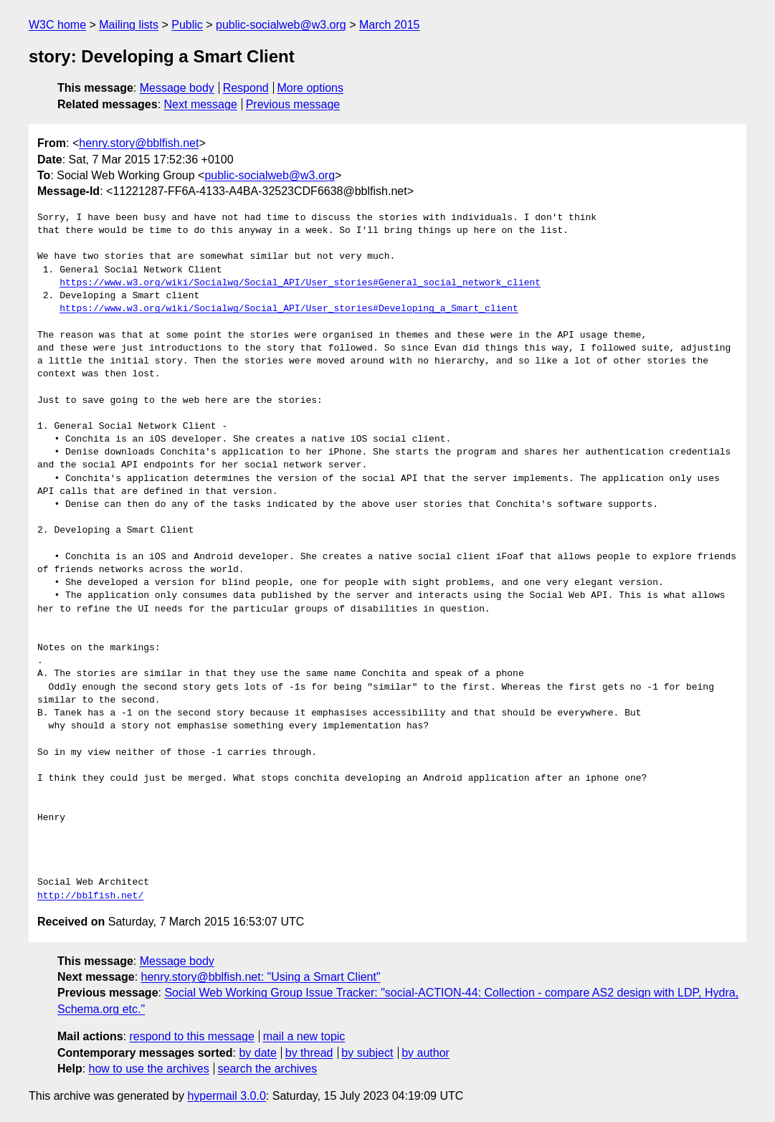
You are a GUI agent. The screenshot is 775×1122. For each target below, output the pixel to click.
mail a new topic (304, 1036)
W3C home (57, 25)
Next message (200, 104)
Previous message (293, 104)
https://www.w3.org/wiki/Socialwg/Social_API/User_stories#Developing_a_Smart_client (289, 309)
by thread (309, 1053)
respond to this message (191, 1036)
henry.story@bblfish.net (139, 143)
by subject (367, 1053)
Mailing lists (128, 25)
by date (257, 1053)
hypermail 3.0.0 (226, 1096)
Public (187, 25)
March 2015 (389, 25)
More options (310, 88)
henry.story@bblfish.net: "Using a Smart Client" (261, 977)
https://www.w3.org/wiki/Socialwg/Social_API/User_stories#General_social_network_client (300, 283)
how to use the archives (149, 1068)
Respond (246, 88)
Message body (177, 88)
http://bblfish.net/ (90, 896)
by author (425, 1053)
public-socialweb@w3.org (281, 25)
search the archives (268, 1068)
